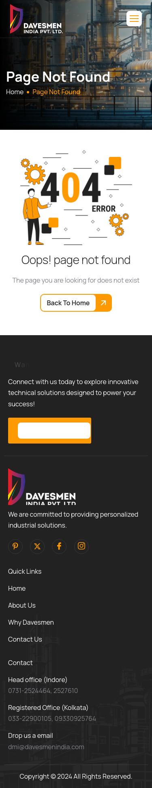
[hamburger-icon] (134, 18)
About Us (22, 605)
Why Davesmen (31, 622)
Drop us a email (30, 735)
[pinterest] (15, 546)
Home (17, 588)
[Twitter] (37, 546)
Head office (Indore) (38, 679)
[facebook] (59, 546)
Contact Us (25, 639)
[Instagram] (81, 546)
